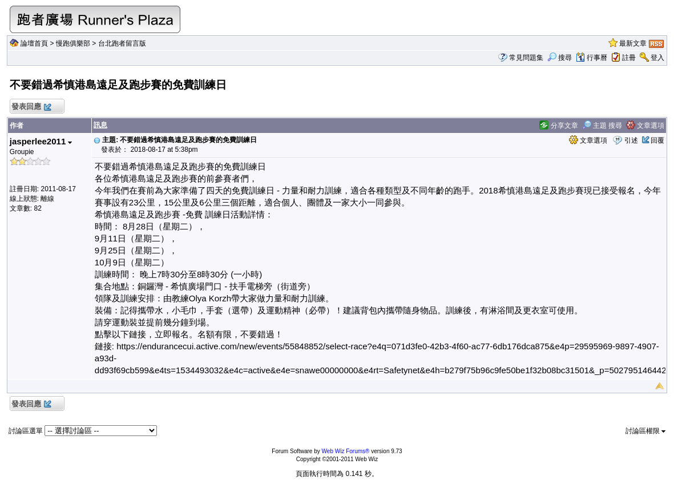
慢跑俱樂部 (73, 43)
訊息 (100, 125)
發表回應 (31, 107)
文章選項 (645, 126)
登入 (657, 58)
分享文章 (558, 126)
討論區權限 (645, 431)
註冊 (629, 58)
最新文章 (633, 43)
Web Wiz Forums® (346, 451)
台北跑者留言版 (122, 43)
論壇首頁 (34, 43)
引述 (631, 140)
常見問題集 (526, 58)
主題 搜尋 (602, 126)
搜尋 (559, 58)
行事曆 (591, 58)
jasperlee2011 (41, 141)
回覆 (657, 140)
